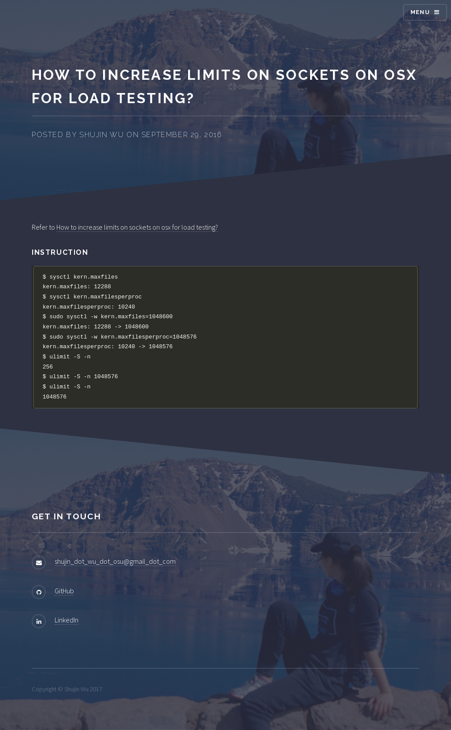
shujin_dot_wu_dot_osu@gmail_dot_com (115, 561)
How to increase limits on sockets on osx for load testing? (137, 227)
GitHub (64, 590)
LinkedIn (66, 619)
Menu (420, 12)
